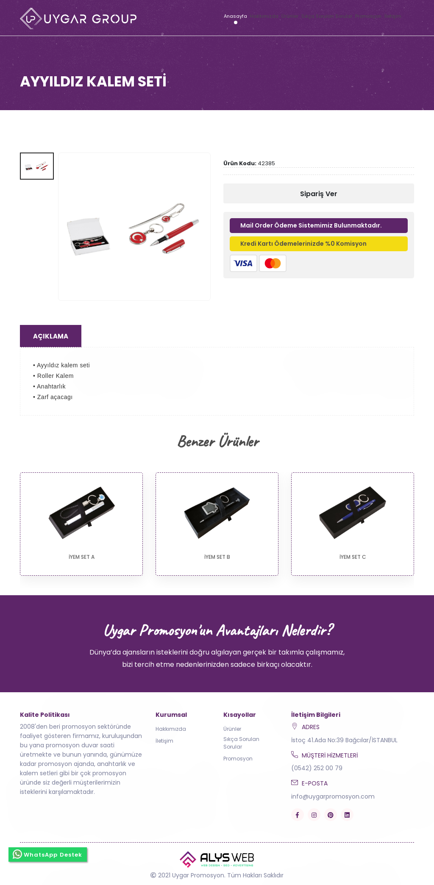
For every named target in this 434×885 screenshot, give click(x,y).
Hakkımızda (264, 16)
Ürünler (289, 16)
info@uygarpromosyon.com (333, 796)
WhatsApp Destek (48, 854)
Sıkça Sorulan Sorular (326, 16)
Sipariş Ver (318, 194)
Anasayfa (235, 16)
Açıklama (50, 336)
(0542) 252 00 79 (316, 768)
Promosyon (368, 16)
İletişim (392, 16)
